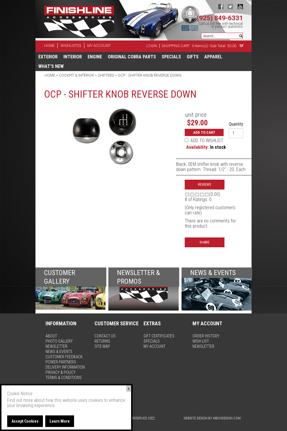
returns (102, 341)
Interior (72, 57)
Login (151, 46)
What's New (51, 66)
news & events (59, 351)
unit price (196, 114)
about (51, 336)
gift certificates (159, 336)
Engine (95, 57)
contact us (105, 336)
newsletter (56, 346)
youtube (240, 6)
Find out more (20, 400)
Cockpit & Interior (76, 75)
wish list (200, 341)
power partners (61, 362)
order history (205, 336)
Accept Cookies (25, 421)
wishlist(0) (71, 45)
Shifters (106, 75)
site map (102, 346)
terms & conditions (64, 377)
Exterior (48, 57)
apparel (213, 57)
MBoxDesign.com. (227, 418)
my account (99, 45)
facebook (220, 6)
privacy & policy (60, 372)
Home (50, 75)
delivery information (65, 367)
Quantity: (236, 124)
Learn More (60, 421)
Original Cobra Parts (132, 57)
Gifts (193, 57)
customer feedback (64, 356)
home (49, 45)
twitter (230, 6)
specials (171, 57)
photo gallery (59, 341)
